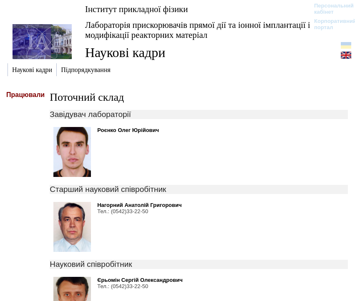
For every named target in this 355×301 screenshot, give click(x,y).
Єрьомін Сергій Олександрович (140, 280)
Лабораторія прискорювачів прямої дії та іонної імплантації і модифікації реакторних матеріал (197, 30)
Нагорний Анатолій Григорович (139, 205)
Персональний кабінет (329, 8)
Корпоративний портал (329, 24)
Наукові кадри (125, 52)
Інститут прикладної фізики (136, 9)
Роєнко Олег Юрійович (128, 130)
